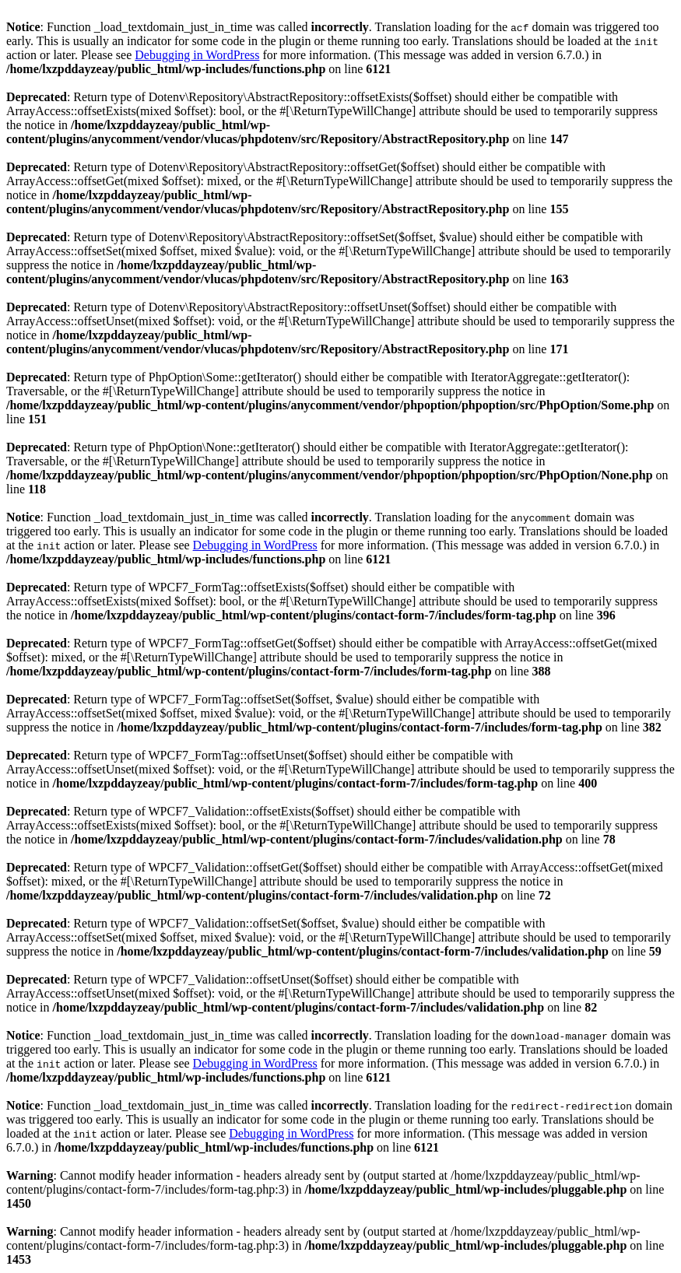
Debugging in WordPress (197, 54)
